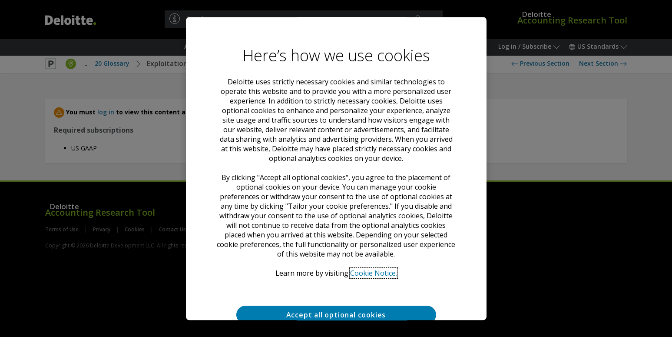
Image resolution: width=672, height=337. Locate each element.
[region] (336, 168)
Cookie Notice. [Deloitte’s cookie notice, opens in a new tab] (373, 273)
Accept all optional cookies (336, 315)
